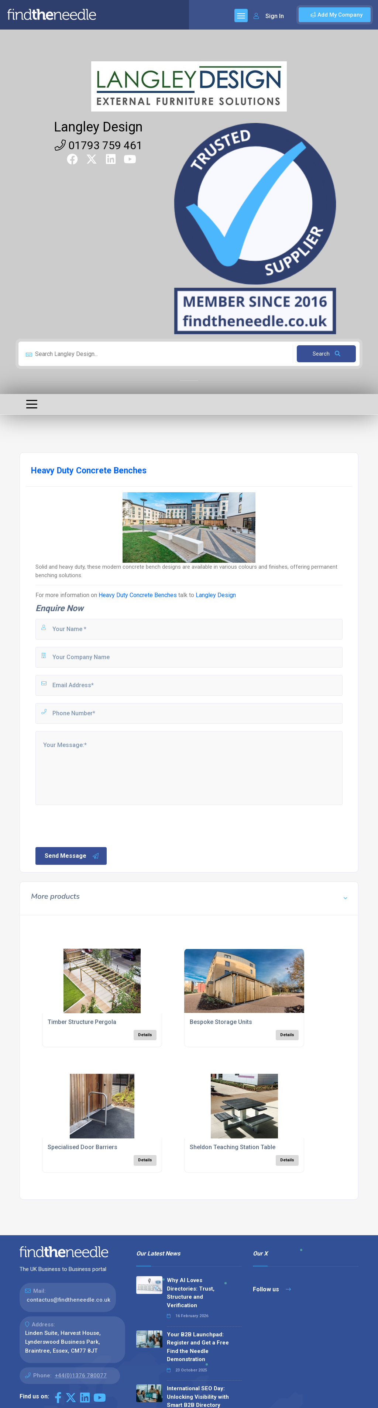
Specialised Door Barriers (82, 1147)
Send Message (72, 856)
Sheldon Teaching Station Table (232, 1147)
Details (145, 1034)
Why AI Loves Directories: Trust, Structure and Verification (190, 1293)
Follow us (272, 1289)
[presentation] (90, 825)
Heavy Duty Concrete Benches (138, 595)
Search (326, 353)
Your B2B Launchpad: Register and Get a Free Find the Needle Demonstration (198, 1347)
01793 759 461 (98, 145)
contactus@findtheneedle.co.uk (68, 1299)
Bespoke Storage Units (221, 1021)
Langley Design (98, 127)
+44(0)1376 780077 (81, 1375)
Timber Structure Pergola (82, 1021)
